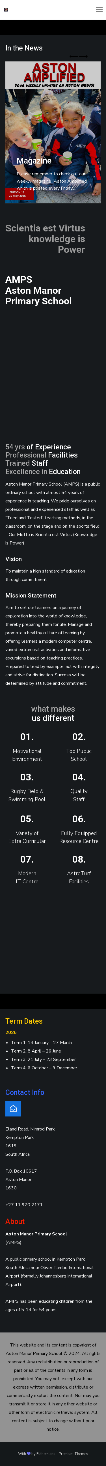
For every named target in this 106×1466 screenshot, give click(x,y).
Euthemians (45, 1453)
